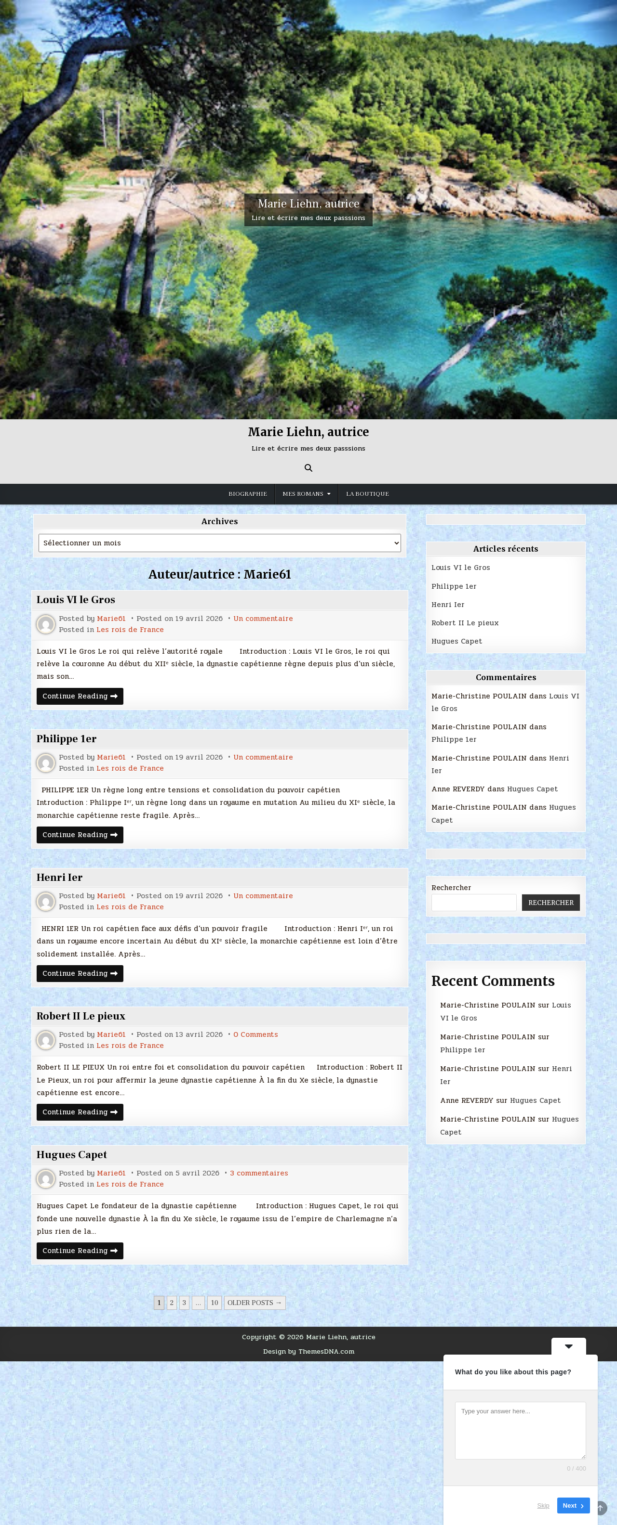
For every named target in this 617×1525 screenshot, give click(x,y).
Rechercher (451, 887)
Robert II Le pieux (81, 1016)
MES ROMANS (302, 494)
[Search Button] (308, 468)
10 (214, 1302)
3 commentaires (259, 1173)
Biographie (247, 494)
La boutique (367, 494)
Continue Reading (82, 697)
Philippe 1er (67, 739)
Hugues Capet (72, 1155)
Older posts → (255, 1302)
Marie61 (111, 618)
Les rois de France (130, 629)
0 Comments (255, 1034)
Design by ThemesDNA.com (308, 1351)
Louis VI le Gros (76, 600)
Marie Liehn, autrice (309, 203)
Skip (543, 1505)
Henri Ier (60, 877)
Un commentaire (263, 618)
